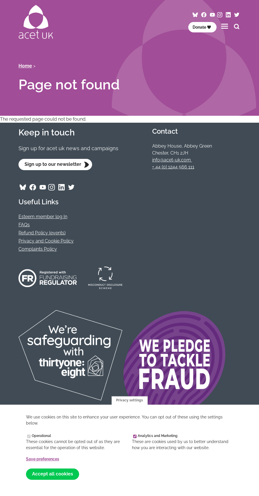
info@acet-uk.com (172, 160)
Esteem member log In (42, 216)
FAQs (24, 224)
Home (25, 66)
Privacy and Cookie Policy (46, 241)
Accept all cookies (52, 474)
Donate (202, 27)
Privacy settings (129, 400)
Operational (41, 435)
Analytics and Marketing (158, 435)
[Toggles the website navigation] (224, 26)
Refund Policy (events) (42, 233)
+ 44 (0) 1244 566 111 (173, 167)
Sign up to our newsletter (53, 164)
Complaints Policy (37, 249)
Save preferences (42, 459)
